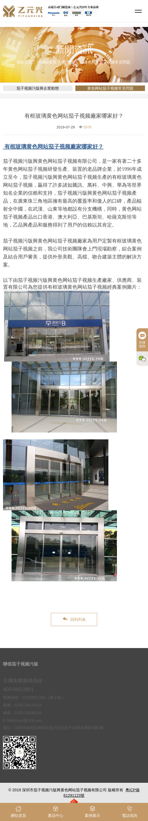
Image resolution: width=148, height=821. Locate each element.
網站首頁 (48, 62)
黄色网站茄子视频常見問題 (107, 62)
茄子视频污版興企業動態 (38, 88)
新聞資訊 (70, 62)
